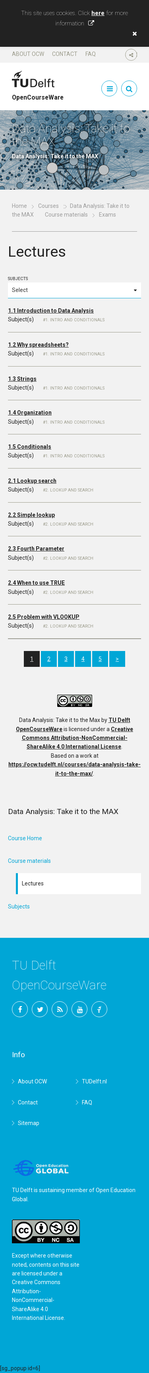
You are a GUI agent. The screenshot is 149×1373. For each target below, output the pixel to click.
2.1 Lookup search (32, 481)
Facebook (20, 1009)
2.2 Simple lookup (31, 515)
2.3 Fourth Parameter (36, 548)
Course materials (66, 214)
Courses (48, 206)
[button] (132, 34)
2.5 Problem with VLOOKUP (43, 617)
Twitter (40, 1009)
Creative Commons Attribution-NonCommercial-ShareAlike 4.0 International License (78, 738)
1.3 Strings (22, 379)
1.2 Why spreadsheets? (38, 345)
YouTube (79, 1009)
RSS (60, 1009)
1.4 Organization (30, 412)
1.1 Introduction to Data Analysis (51, 310)
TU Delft (99, 1009)
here (97, 13)
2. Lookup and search (69, 490)
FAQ (90, 54)
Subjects (74, 287)
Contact (64, 54)
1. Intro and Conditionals (74, 320)
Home (19, 206)
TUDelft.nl (94, 1081)
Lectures (33, 883)
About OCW (28, 54)
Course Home (25, 838)
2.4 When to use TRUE (36, 583)
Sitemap (28, 1123)
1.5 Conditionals (29, 447)
